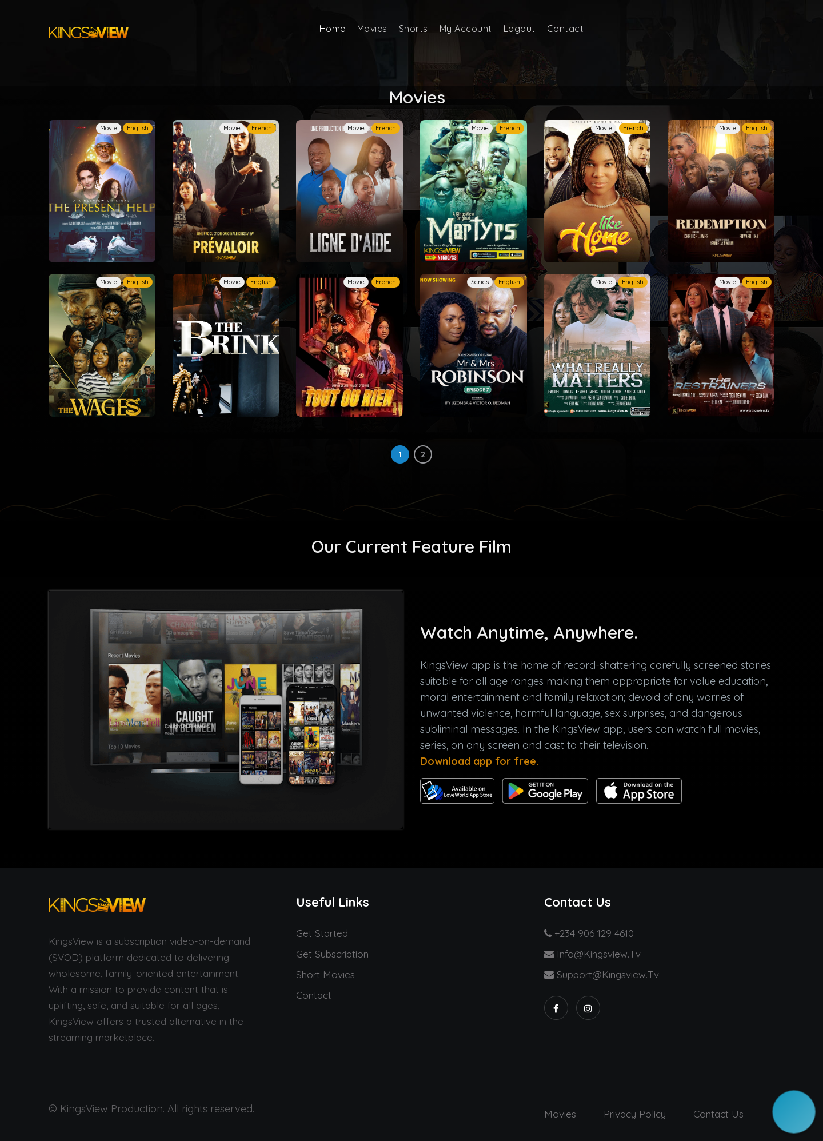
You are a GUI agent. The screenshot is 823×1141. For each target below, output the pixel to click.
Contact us (718, 1114)
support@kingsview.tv (601, 974)
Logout (520, 28)
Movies (372, 28)
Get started (322, 933)
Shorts (413, 28)
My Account (466, 28)
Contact (565, 28)
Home (332, 27)
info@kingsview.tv (592, 954)
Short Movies (325, 974)
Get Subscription (332, 954)
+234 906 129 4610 (589, 933)
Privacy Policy (635, 1114)
